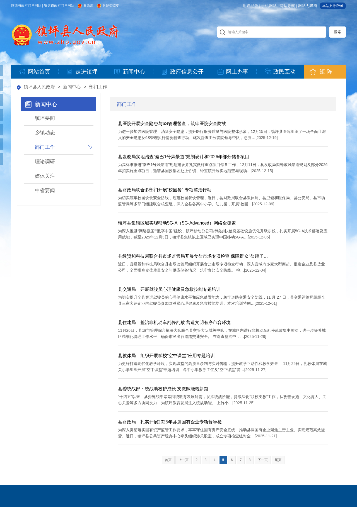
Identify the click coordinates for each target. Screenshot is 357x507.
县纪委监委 (111, 6)
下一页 (263, 460)
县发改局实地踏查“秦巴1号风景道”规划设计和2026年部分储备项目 (183, 156)
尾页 (278, 460)
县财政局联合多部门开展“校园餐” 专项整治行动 (164, 189)
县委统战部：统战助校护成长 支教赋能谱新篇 (163, 388)
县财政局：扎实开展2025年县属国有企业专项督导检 (170, 422)
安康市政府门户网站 (59, 6)
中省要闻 (45, 190)
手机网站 (269, 5)
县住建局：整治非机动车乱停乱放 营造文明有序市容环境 (174, 322)
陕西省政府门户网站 (26, 6)
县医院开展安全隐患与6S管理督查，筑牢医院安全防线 (172, 123)
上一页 (183, 460)
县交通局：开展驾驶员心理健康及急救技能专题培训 (169, 289)
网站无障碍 (307, 5)
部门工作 (98, 86)
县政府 (88, 6)
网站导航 (287, 5)
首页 (168, 460)
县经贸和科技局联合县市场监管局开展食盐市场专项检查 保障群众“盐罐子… (193, 256)
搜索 (337, 32)
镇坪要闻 (45, 118)
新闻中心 (72, 86)
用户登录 (250, 5)
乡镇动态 (45, 132)
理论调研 (45, 161)
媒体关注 (45, 176)
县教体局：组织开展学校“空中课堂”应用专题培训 (166, 355)
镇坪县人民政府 (39, 86)
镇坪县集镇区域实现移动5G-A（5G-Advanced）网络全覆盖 (177, 223)
